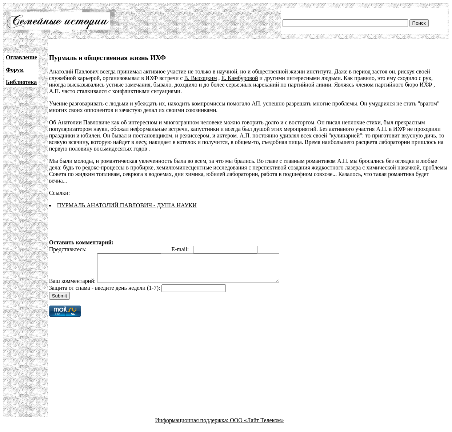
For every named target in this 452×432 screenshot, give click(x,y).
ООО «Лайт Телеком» (257, 426)
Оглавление (21, 57)
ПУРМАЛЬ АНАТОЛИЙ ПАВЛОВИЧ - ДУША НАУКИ (127, 205)
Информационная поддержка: (192, 426)
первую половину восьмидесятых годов (98, 148)
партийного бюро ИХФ (403, 84)
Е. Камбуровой (239, 78)
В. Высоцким (200, 78)
